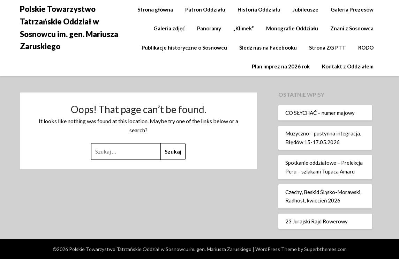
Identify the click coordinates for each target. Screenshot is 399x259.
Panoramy (209, 28)
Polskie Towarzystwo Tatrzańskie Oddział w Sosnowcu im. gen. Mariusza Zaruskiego (69, 27)
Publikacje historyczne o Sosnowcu (184, 47)
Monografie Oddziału (292, 28)
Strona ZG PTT (327, 47)
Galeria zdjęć (169, 28)
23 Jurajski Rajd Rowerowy (316, 221)
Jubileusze (305, 9)
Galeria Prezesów (352, 9)
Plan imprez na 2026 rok (281, 66)
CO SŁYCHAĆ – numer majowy (320, 113)
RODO (366, 47)
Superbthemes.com (325, 249)
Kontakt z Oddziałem (348, 66)
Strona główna (155, 9)
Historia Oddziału (259, 9)
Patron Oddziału (205, 9)
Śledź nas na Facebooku (268, 47)
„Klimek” (243, 28)
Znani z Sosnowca (352, 28)
